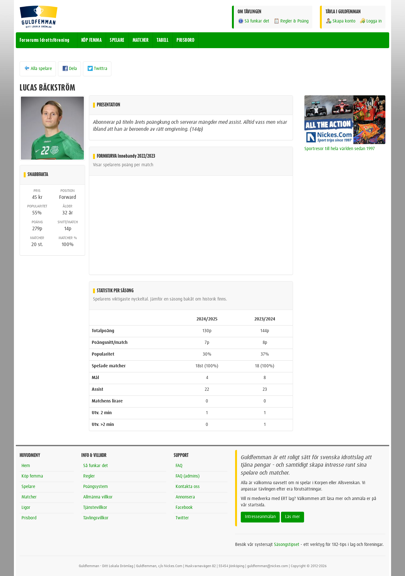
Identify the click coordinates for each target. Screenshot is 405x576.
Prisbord (29, 518)
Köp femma (32, 476)
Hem (26, 466)
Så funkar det (253, 21)
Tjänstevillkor (95, 507)
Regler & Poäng (290, 21)
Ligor (26, 507)
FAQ (179, 466)
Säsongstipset (286, 544)
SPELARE (117, 40)
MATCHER (141, 40)
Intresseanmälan (260, 517)
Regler (89, 476)
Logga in (370, 21)
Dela (69, 68)
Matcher (29, 497)
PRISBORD (185, 40)
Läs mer (292, 517)
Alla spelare (38, 68)
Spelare (28, 486)
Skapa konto (340, 21)
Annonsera (185, 497)
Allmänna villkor (98, 497)
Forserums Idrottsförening (45, 40)
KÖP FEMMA (91, 40)
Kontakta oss (188, 486)
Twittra (97, 68)
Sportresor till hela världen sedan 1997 (339, 149)
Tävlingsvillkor (96, 518)
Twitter (182, 518)
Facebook (184, 507)
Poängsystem (95, 486)
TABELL (162, 40)
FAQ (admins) (188, 476)
